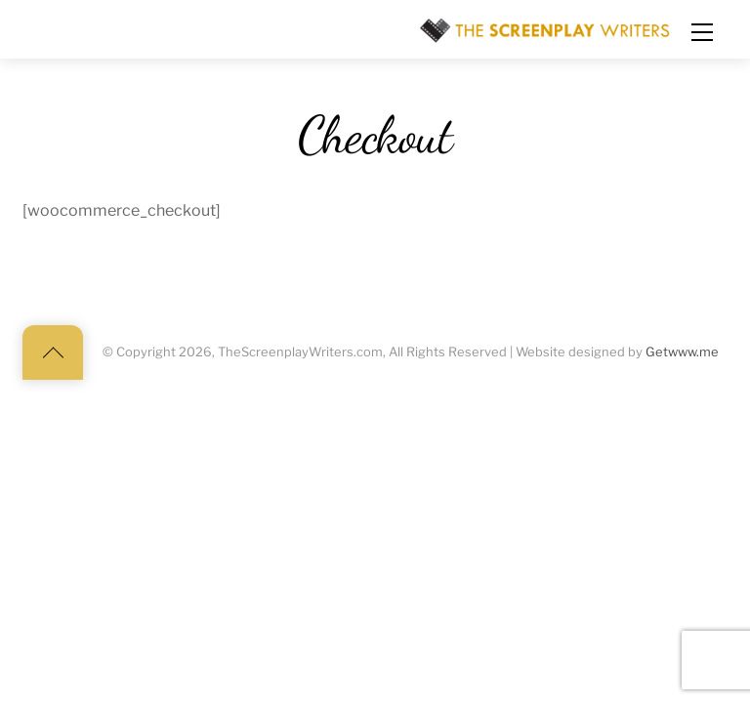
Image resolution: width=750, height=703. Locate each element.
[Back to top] (52, 352)
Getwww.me (682, 352)
